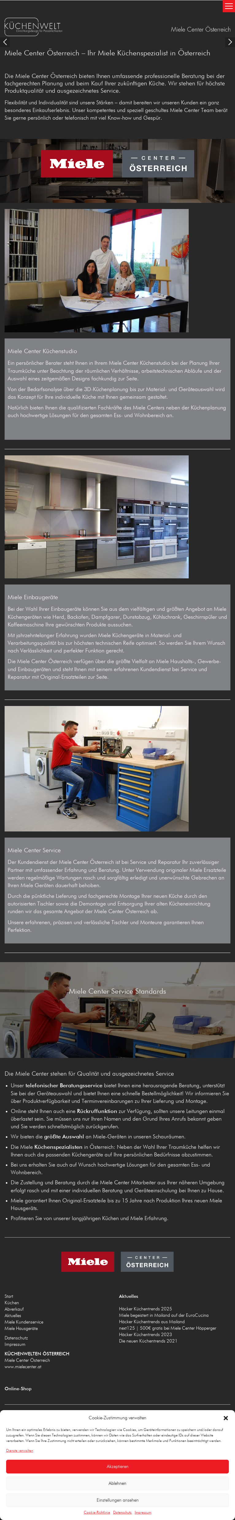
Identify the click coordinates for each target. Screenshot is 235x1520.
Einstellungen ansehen (118, 1500)
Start (9, 1277)
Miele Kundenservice (24, 1303)
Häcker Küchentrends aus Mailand (152, 1302)
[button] (226, 1418)
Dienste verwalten (19, 1451)
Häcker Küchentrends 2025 (145, 1289)
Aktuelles (13, 1296)
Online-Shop (18, 1369)
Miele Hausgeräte (21, 1309)
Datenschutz (122, 1512)
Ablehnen (117, 1483)
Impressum (143, 1512)
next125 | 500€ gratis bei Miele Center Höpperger (167, 1309)
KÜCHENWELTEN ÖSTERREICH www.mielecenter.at (60, 27)
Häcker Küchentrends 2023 (145, 1315)
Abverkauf (14, 1290)
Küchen (12, 1283)
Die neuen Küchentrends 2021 (148, 1322)
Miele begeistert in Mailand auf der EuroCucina (164, 1296)
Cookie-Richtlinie (97, 1512)
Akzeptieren (118, 1466)
